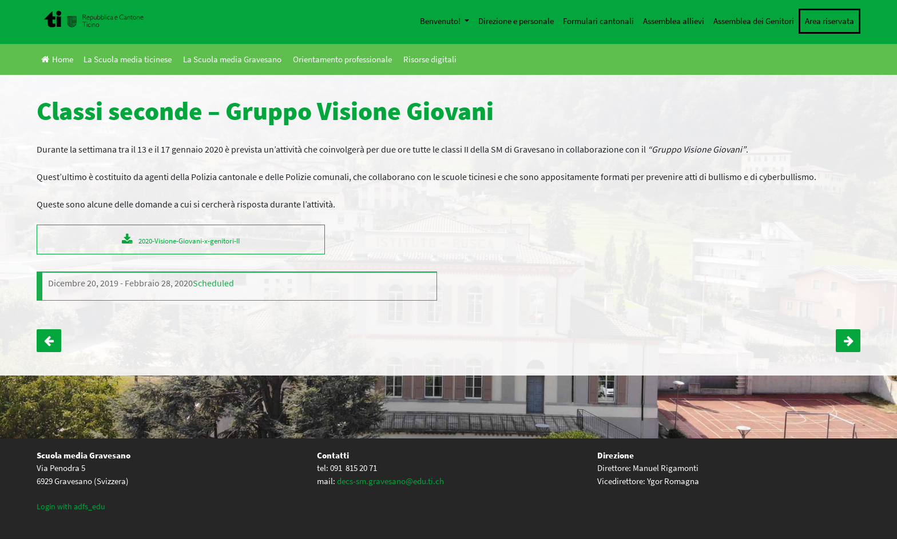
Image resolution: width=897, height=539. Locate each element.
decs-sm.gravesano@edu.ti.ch (390, 481)
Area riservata (829, 20)
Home (57, 59)
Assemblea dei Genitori (753, 20)
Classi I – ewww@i (49, 340)
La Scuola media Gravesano (232, 59)
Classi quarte (848, 340)
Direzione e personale (516, 20)
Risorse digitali (430, 59)
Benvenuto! (441, 20)
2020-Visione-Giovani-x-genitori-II (189, 240)
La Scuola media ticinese (128, 59)
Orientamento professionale (342, 59)
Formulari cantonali (598, 20)
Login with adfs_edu (71, 506)
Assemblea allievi (673, 20)
